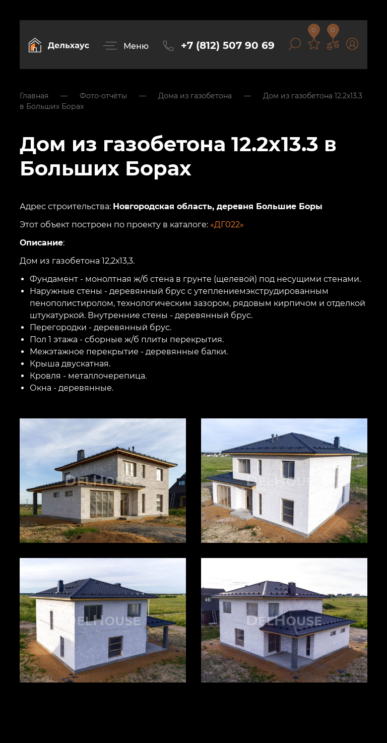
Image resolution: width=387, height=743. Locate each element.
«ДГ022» (227, 224)
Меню (136, 46)
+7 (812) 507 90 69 (228, 45)
